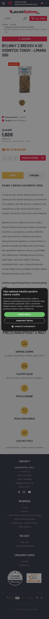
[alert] (24, 309)
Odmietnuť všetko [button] (24, 321)
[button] (24, 326)
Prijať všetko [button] (24, 314)
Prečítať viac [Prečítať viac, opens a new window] (29, 309)
